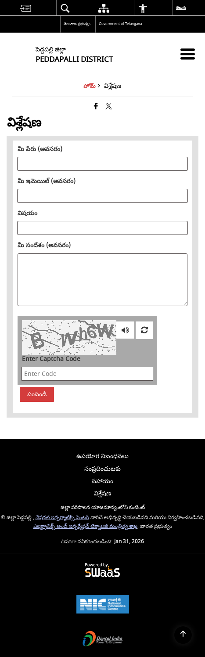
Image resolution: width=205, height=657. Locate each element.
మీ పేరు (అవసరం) (40, 149)
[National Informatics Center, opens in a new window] (103, 605)
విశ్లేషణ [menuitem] (102, 493)
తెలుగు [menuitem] (181, 7)
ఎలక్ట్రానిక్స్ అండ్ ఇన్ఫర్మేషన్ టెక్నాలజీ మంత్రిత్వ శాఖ (85, 526)
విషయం (27, 213)
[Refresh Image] (144, 330)
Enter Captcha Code (51, 359)
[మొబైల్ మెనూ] (187, 53)
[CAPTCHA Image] (69, 337)
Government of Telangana (120, 24)
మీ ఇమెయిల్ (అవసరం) (47, 181)
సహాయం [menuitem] (102, 481)
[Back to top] (183, 635)
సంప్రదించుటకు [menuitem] (102, 468)
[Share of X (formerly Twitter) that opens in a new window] (108, 107)
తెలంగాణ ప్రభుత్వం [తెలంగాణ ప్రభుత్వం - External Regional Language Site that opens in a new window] (77, 24)
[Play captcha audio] (125, 330)
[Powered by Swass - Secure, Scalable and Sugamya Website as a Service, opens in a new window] (102, 570)
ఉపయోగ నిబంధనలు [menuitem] (102, 456)
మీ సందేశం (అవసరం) (44, 245)
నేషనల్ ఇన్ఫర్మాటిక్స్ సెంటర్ (62, 517)
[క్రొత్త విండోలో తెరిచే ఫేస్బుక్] (95, 107)
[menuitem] (25, 8)
